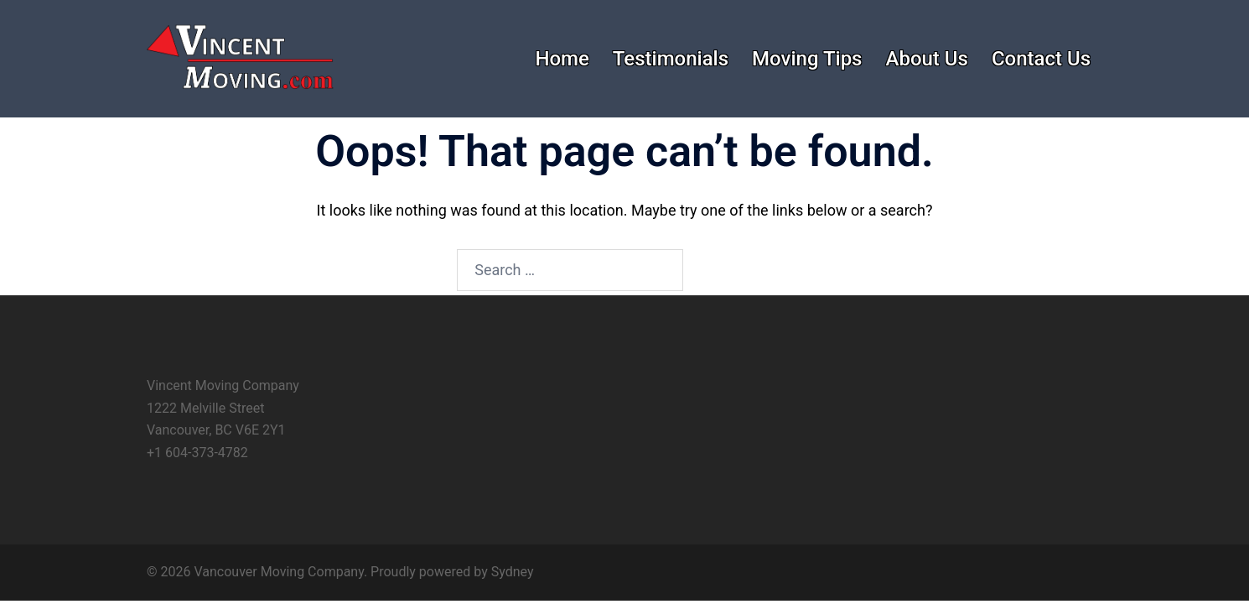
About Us (926, 58)
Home (561, 58)
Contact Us (1041, 58)
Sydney (512, 572)
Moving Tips (807, 58)
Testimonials (670, 58)
